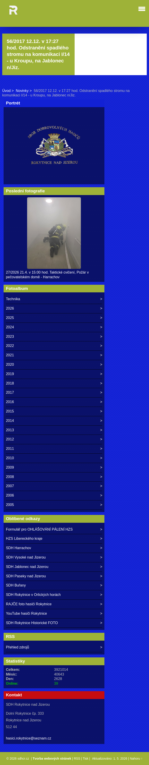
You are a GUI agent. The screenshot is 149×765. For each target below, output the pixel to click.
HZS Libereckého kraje (24, 538)
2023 (10, 336)
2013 (10, 430)
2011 (10, 448)
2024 (10, 327)
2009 (10, 467)
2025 (10, 318)
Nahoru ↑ (136, 758)
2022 (10, 346)
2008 (10, 477)
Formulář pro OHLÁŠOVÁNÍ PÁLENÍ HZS (39, 529)
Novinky (22, 91)
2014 (10, 421)
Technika (13, 299)
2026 (10, 308)
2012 (10, 439)
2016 (10, 402)
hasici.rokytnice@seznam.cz (28, 738)
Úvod (6, 91)
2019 (10, 374)
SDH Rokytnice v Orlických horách (33, 595)
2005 (10, 505)
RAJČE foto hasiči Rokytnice (29, 604)
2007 (10, 486)
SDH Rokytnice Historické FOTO (32, 623)
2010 (10, 458)
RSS (77, 758)
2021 (10, 355)
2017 (10, 392)
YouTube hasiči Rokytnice (26, 613)
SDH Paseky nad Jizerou (26, 576)
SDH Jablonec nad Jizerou (27, 567)
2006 (10, 495)
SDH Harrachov (18, 548)
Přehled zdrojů (17, 647)
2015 (10, 411)
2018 (10, 383)
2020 (10, 364)
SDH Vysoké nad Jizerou (25, 557)
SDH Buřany (16, 585)
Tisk (85, 758)
